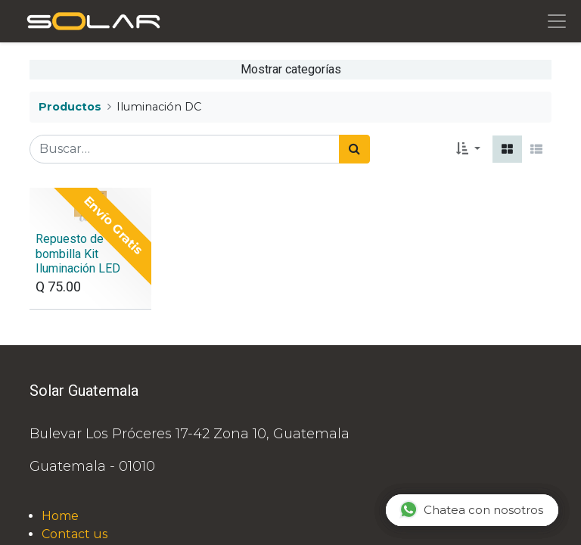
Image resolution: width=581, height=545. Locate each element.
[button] (468, 149)
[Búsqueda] (354, 149)
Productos (70, 107)
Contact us (74, 534)
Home (60, 516)
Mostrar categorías (291, 69)
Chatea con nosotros (471, 509)
